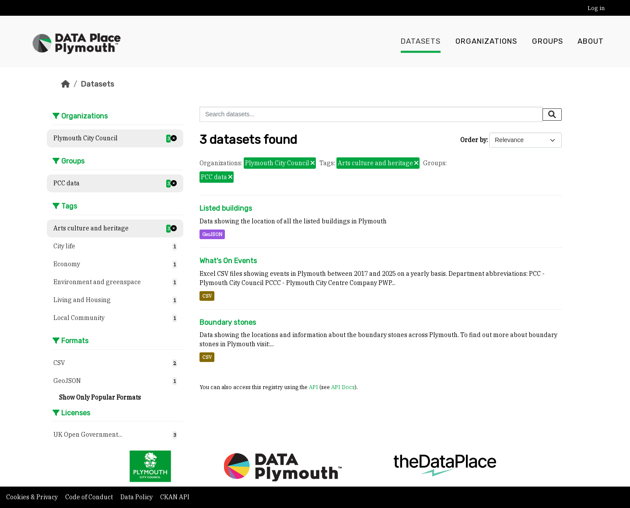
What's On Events (228, 261)
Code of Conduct (89, 497)
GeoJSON (212, 234)
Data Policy (137, 497)
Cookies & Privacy (32, 497)
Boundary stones (228, 322)
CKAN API (174, 497)
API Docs (343, 386)
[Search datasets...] (371, 114)
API (313, 386)
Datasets (421, 41)
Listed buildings (226, 208)
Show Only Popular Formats (100, 397)
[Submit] (552, 114)
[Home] (65, 84)
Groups (547, 41)
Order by (473, 140)
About (591, 41)
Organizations (486, 41)
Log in (596, 8)
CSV (207, 296)
